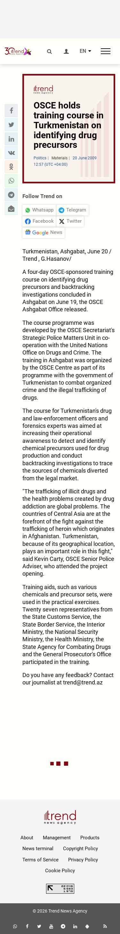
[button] (11, 111)
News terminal (37, 848)
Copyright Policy (80, 848)
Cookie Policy (60, 871)
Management (57, 838)
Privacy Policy (83, 860)
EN (83, 51)
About (26, 838)
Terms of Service (40, 860)
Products (90, 838)
